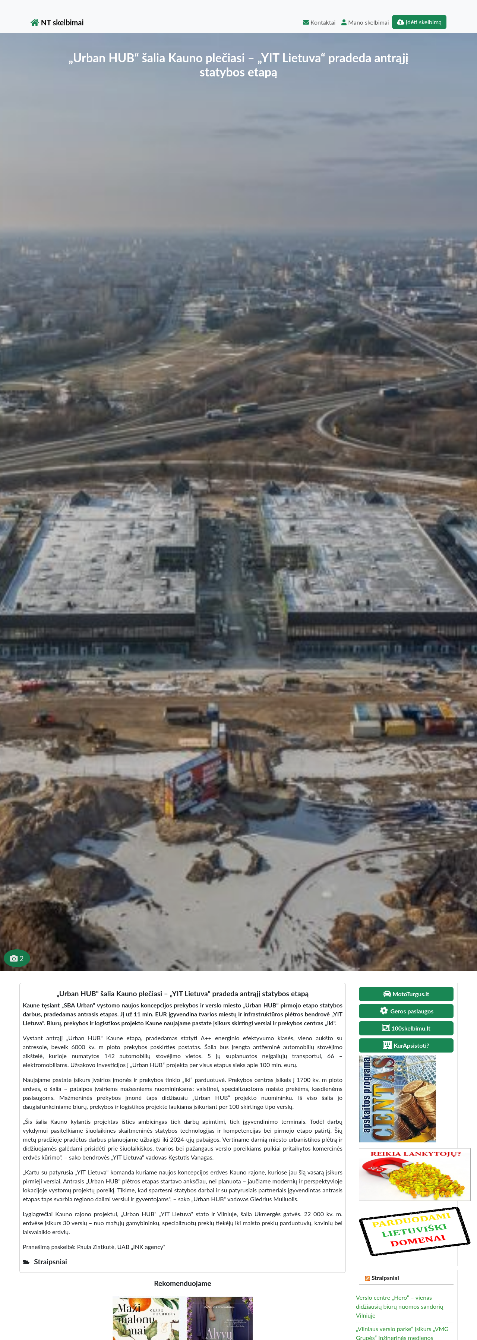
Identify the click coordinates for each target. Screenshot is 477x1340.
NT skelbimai (57, 22)
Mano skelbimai (365, 22)
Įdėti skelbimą (419, 21)
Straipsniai (385, 1277)
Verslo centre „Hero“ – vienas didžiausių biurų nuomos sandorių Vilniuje (399, 1306)
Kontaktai (319, 22)
